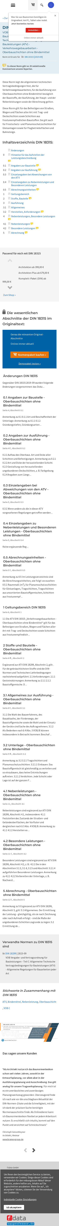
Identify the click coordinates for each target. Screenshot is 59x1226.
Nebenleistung (30, 1001)
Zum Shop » (9, 295)
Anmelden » (33, 26)
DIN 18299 (9, 953)
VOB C (7, 1008)
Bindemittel (14, 1001)
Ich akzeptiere (13, 1207)
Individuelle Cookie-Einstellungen (20, 1199)
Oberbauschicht (47, 1001)
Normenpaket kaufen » (29, 355)
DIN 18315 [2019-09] (34, 56)
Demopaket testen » (30, 363)
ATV (5, 1001)
